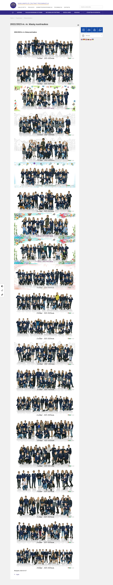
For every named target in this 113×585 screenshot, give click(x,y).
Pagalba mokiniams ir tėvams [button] (33, 12)
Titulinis (12, 18)
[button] (92, 3)
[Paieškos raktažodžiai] (91, 7)
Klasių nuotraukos (28, 18)
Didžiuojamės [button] (67, 12)
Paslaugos (31, 7)
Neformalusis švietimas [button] (53, 12)
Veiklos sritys (22, 7)
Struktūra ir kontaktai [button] (93, 12)
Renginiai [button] (77, 12)
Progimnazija (58, 7)
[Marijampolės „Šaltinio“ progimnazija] (14, 5)
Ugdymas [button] (19, 12)
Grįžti (17, 574)
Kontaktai (67, 7)
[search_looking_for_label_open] (101, 6)
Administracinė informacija (44, 7)
